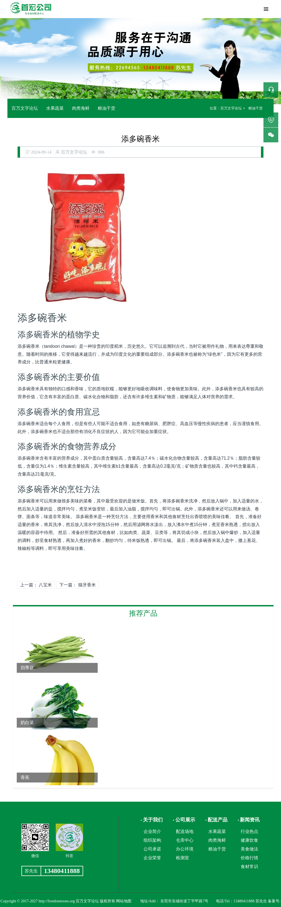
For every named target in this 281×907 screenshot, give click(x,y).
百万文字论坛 (25, 108)
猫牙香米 (87, 585)
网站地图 (123, 901)
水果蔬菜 (55, 108)
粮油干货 (106, 108)
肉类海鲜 (80, 108)
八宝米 (45, 585)
